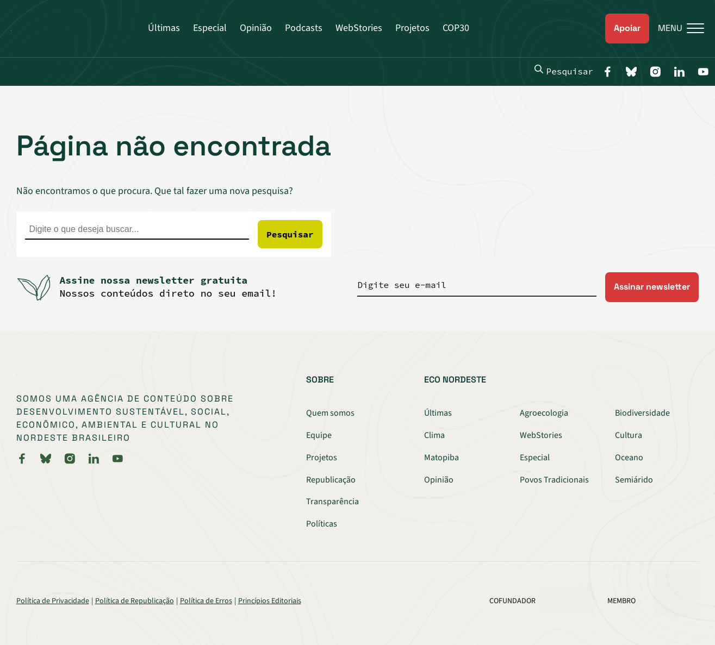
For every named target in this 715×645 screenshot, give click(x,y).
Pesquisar (563, 71)
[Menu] (676, 28)
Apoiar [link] (627, 28)
